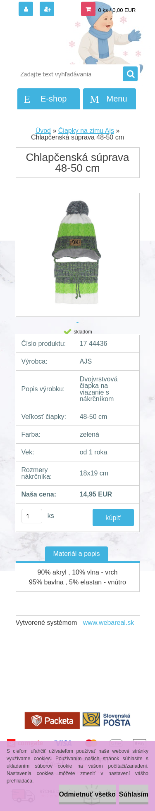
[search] (130, 74)
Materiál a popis (76, 553)
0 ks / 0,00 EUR (117, 10)
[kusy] (31, 516)
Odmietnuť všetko (87, 794)
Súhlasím (133, 794)
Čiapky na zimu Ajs (86, 130)
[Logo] (72, 40)
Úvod (43, 130)
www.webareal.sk (108, 622)
